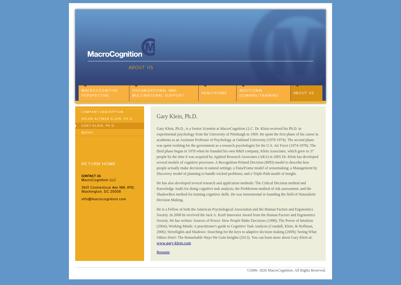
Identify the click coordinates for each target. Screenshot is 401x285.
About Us (140, 67)
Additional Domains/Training (259, 93)
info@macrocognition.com (103, 199)
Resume (163, 252)
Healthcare (214, 93)
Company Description (102, 112)
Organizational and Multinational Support (158, 93)
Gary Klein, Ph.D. (98, 126)
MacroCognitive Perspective (99, 93)
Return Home (98, 164)
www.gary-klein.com (174, 243)
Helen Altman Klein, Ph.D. (107, 119)
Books (87, 132)
